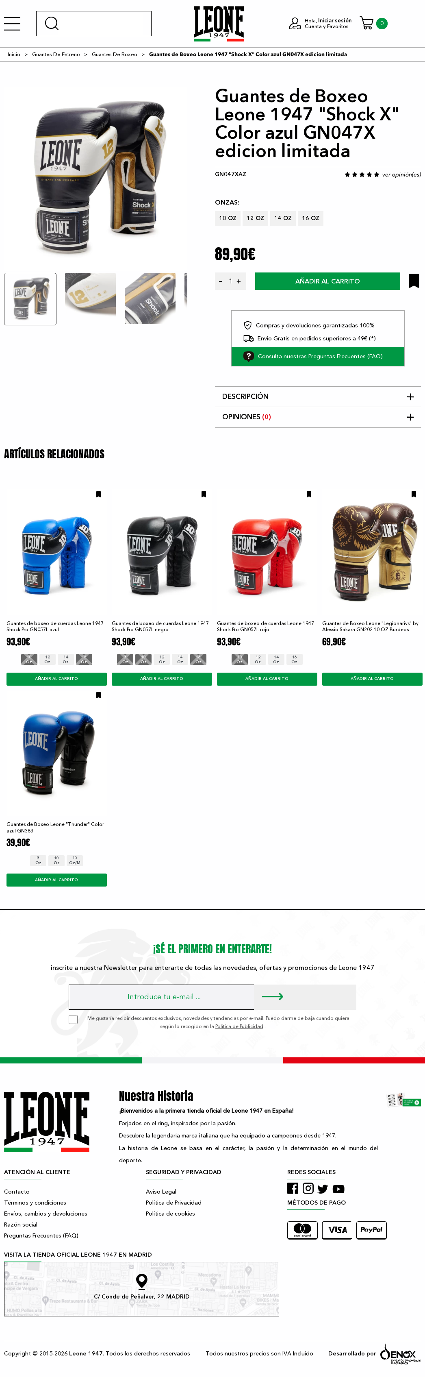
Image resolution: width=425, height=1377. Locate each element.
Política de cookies (170, 1214)
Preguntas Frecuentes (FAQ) (41, 1236)
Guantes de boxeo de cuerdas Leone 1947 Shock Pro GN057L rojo (265, 626)
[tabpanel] (95, 179)
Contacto (17, 1192)
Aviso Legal (161, 1192)
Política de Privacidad (174, 1203)
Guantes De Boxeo (114, 54)
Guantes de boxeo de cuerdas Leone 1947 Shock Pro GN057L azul (55, 626)
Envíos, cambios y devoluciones (45, 1214)
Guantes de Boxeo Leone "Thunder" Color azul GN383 (55, 827)
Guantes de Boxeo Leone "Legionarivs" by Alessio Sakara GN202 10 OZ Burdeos (370, 626)
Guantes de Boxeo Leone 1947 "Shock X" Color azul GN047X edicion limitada (248, 54)
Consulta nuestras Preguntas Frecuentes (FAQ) (313, 356)
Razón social (20, 1225)
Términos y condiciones (35, 1203)
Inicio (14, 54)
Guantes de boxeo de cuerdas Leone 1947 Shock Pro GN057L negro (160, 626)
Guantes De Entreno (56, 54)
